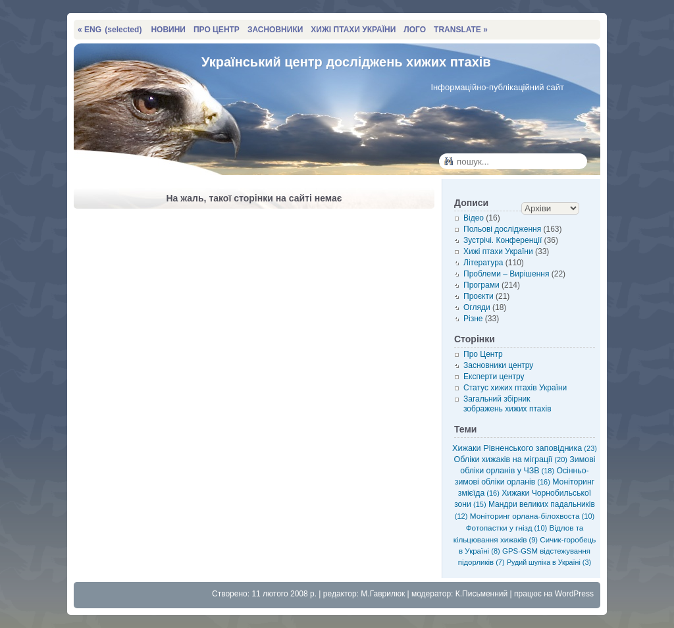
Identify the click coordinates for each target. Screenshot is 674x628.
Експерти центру (494, 376)
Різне (472, 318)
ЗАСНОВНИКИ (275, 29)
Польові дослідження (502, 229)
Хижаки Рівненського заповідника (524, 448)
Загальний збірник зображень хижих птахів (507, 403)
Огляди (476, 307)
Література (483, 262)
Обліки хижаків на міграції (510, 459)
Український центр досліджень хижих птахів (346, 62)
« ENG (110, 29)
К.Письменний (481, 593)
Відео (473, 217)
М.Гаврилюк (383, 593)
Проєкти (478, 296)
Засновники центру (498, 365)
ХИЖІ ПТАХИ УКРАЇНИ (353, 29)
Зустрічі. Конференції (502, 240)
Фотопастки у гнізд (507, 527)
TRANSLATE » (461, 29)
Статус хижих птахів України (515, 387)
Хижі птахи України (498, 251)
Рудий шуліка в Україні (549, 562)
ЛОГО (414, 29)
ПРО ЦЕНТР (217, 29)
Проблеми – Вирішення (506, 273)
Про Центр (483, 354)
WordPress (574, 593)
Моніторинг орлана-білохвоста (532, 515)
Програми (481, 285)
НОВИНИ (168, 29)
